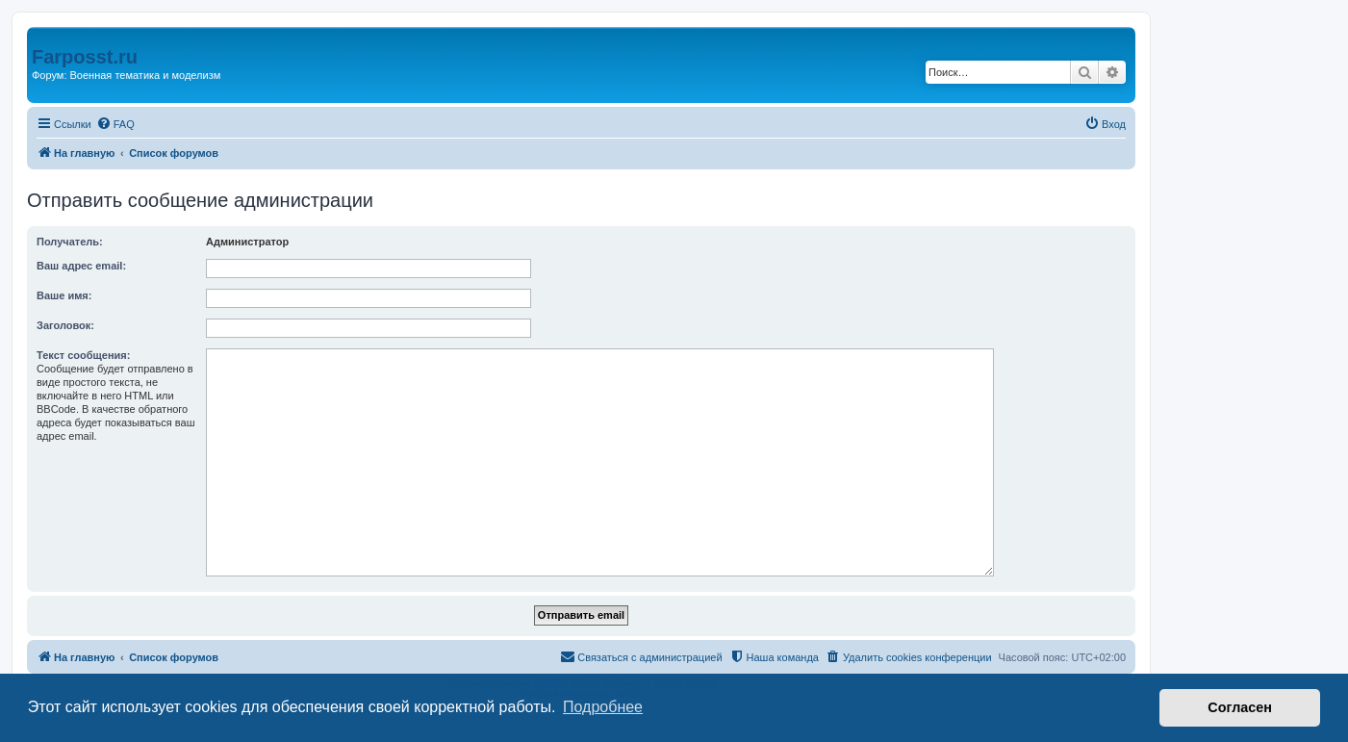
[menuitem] (115, 124)
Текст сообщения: (83, 355)
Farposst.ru (85, 56)
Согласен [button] (1240, 707)
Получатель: (70, 241)
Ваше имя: (64, 295)
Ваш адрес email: (81, 265)
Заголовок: (65, 325)
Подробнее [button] (603, 707)
